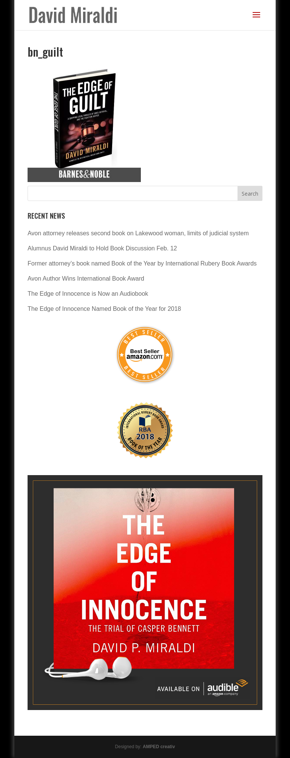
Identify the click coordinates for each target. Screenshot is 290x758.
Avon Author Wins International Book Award (86, 278)
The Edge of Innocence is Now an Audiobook (88, 293)
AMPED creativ (159, 746)
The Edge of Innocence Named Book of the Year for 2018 (104, 309)
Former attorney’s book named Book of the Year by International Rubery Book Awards (142, 263)
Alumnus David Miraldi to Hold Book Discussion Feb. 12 (102, 248)
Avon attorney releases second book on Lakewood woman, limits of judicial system (138, 233)
